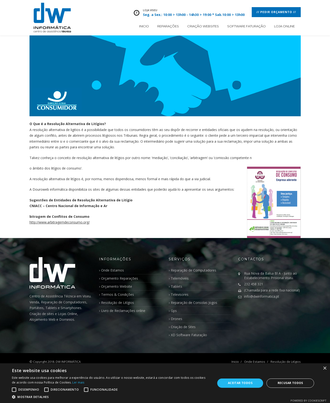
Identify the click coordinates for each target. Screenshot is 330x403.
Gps (174, 310)
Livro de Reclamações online (123, 310)
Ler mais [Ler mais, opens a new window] (78, 382)
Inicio (144, 26)
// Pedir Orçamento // (276, 12)
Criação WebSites (203, 26)
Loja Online (284, 26)
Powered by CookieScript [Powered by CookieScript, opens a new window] (308, 400)
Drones (176, 318)
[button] (110, 396)
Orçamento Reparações (119, 278)
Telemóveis (180, 278)
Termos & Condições (117, 294)
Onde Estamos (112, 270)
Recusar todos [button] (290, 383)
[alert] (165, 383)
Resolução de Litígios (117, 302)
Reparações (168, 26)
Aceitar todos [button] (240, 383)
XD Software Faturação (189, 335)
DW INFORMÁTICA (68, 361)
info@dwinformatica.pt (261, 296)
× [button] (324, 368)
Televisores (179, 294)
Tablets (176, 286)
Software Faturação (246, 26)
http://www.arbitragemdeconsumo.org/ (60, 222)
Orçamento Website (116, 286)
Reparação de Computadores (193, 270)
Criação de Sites (183, 327)
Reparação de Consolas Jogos (194, 302)
